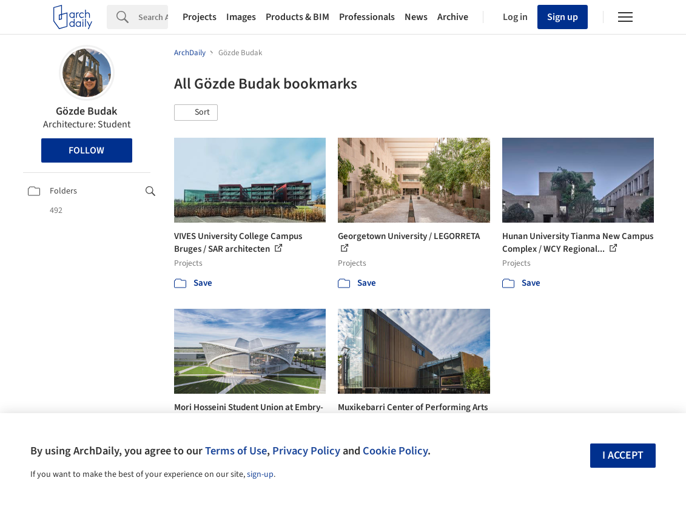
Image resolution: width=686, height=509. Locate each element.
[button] (196, 112)
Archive (452, 17)
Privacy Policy (306, 451)
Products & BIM (297, 17)
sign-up (260, 474)
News (416, 17)
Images (241, 17)
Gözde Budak (86, 111)
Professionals (367, 17)
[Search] (153, 17)
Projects (200, 17)
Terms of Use (236, 451)
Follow (86, 150)
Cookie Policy (395, 451)
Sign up (562, 17)
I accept (623, 455)
